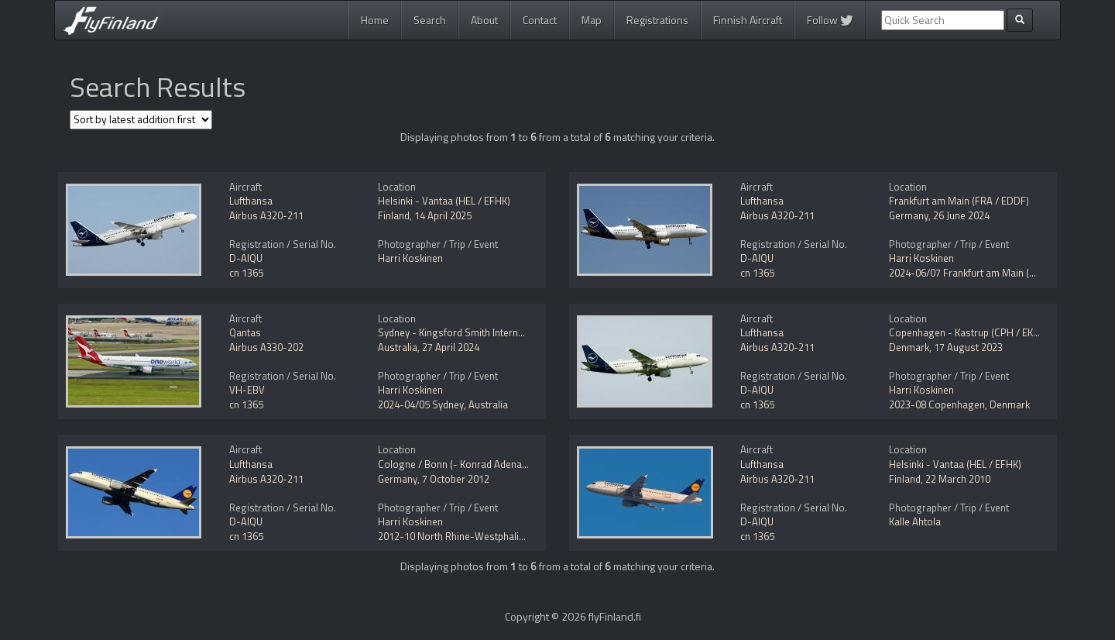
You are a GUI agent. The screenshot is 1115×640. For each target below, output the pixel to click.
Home (375, 20)
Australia (397, 347)
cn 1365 (246, 272)
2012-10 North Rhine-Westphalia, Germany (473, 536)
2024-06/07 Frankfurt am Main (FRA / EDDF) (986, 272)
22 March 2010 (957, 479)
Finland (394, 215)
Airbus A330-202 (266, 347)
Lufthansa (251, 200)
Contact (540, 20)
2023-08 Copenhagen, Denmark (959, 404)
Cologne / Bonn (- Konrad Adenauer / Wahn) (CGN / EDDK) (506, 464)
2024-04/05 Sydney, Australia (443, 404)
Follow (830, 20)
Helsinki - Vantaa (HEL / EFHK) (444, 200)
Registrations (657, 20)
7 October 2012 (455, 479)
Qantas (245, 332)
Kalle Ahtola (915, 521)
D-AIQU (245, 258)
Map (592, 20)
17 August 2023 (968, 347)
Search (429, 20)
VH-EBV (247, 389)
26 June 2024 (961, 215)
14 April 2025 (443, 215)
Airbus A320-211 (266, 215)
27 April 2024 (450, 347)
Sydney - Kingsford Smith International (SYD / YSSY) (492, 332)
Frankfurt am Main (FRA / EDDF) (959, 200)
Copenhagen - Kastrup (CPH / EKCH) (969, 332)
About (484, 20)
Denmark (909, 347)
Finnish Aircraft (747, 20)
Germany (908, 215)
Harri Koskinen (410, 258)
